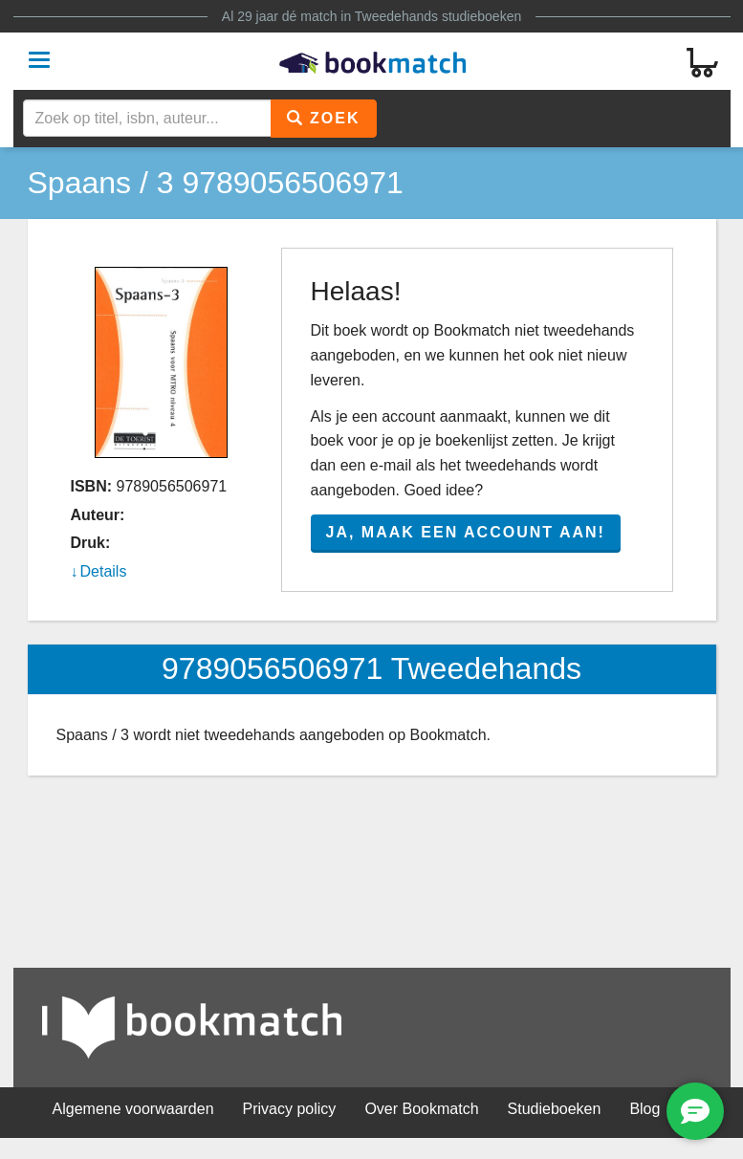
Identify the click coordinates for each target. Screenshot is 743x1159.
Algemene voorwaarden (133, 1109)
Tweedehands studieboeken (438, 16)
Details (103, 571)
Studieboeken (554, 1109)
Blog (644, 1109)
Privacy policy (290, 1109)
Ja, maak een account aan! (465, 532)
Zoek (324, 118)
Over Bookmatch (421, 1109)
